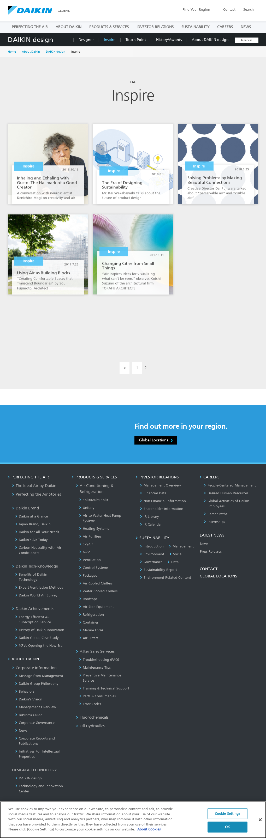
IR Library (149, 517)
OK (227, 831)
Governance (151, 562)
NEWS (246, 27)
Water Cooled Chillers (98, 591)
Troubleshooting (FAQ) (99, 660)
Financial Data (153, 493)
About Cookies (149, 833)
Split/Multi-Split (93, 500)
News (21, 730)
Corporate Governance (35, 723)
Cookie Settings (227, 817)
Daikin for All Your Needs (37, 532)
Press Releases (211, 551)
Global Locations (156, 440)
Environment (152, 554)
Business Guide (28, 715)
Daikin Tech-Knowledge (35, 566)
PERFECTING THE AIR (30, 27)
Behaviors (24, 691)
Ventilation (90, 560)
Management (181, 546)
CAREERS (225, 27)
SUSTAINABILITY (195, 27)
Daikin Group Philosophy (36, 684)
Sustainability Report (158, 570)
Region (196, 9)
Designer (86, 40)
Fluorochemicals (92, 717)
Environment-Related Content (165, 578)
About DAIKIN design (210, 40)
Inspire (109, 40)
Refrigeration (91, 615)
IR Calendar (151, 524)
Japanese (246, 40)
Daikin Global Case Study (37, 638)
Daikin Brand (25, 508)
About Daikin (31, 51)
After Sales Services (95, 651)
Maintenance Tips (95, 667)
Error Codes (90, 704)
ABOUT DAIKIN (68, 27)
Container (88, 622)
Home (12, 51)
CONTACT (208, 568)
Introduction (152, 546)
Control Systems (93, 568)
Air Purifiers (90, 536)
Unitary (86, 508)
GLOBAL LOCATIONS (218, 576)
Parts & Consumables (97, 696)
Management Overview (35, 707)
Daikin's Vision (28, 699)
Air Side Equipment (96, 607)
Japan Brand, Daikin (33, 524)
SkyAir (86, 544)
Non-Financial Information (163, 501)
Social (175, 554)
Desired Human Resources (226, 493)
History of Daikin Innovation (39, 630)
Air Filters (88, 638)
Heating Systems (94, 529)
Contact (229, 9)
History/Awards (169, 40)
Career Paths (215, 514)
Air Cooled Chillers (96, 583)
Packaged (88, 575)
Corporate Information (34, 668)
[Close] (260, 823)
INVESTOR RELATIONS (155, 27)
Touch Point (136, 40)
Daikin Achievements (33, 608)
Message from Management (39, 676)
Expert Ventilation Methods (39, 587)
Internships (214, 522)
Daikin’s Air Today (31, 540)
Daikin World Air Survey (36, 595)
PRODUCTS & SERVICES (109, 27)
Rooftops (88, 599)
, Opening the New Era (39, 646)
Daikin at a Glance (31, 516)
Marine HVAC (91, 630)
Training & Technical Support (104, 688)
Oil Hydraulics (90, 726)
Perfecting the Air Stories (36, 494)
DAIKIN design (30, 40)
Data (173, 562)
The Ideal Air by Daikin (34, 485)
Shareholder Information (161, 509)
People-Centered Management (230, 485)
